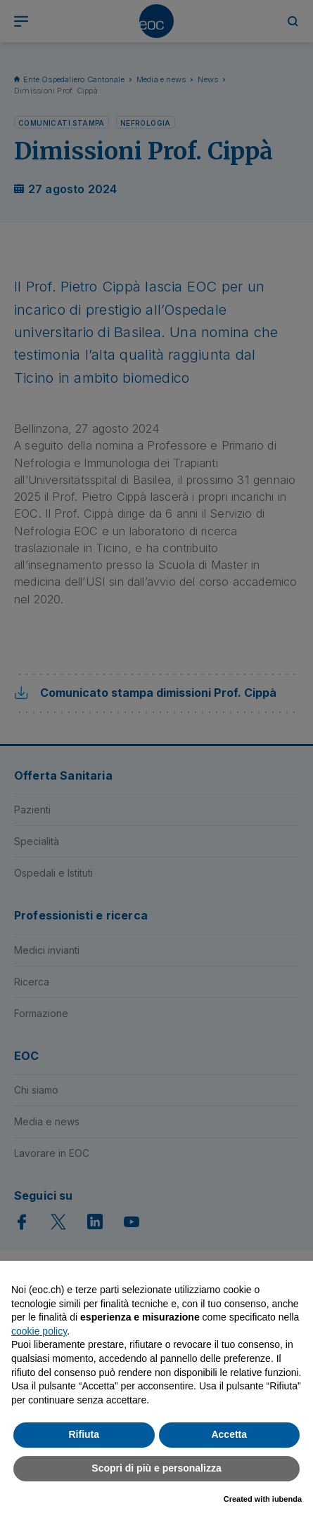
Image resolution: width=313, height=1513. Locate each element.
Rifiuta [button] (83, 1434)
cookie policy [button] (39, 1331)
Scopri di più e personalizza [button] (156, 1468)
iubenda (287, 1499)
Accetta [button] (229, 1434)
